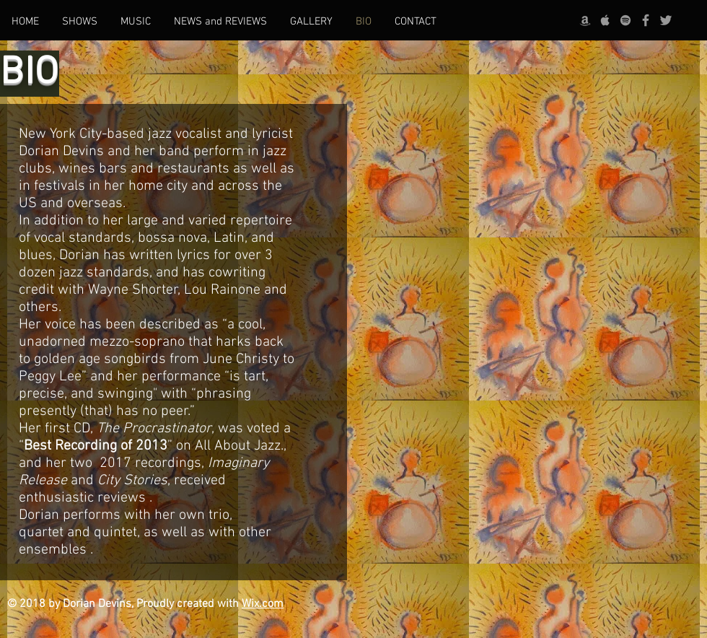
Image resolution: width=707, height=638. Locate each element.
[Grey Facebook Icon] (646, 20)
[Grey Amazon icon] (585, 20)
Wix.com (263, 604)
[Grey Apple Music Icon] (605, 20)
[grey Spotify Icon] (625, 20)
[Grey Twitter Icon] (666, 20)
